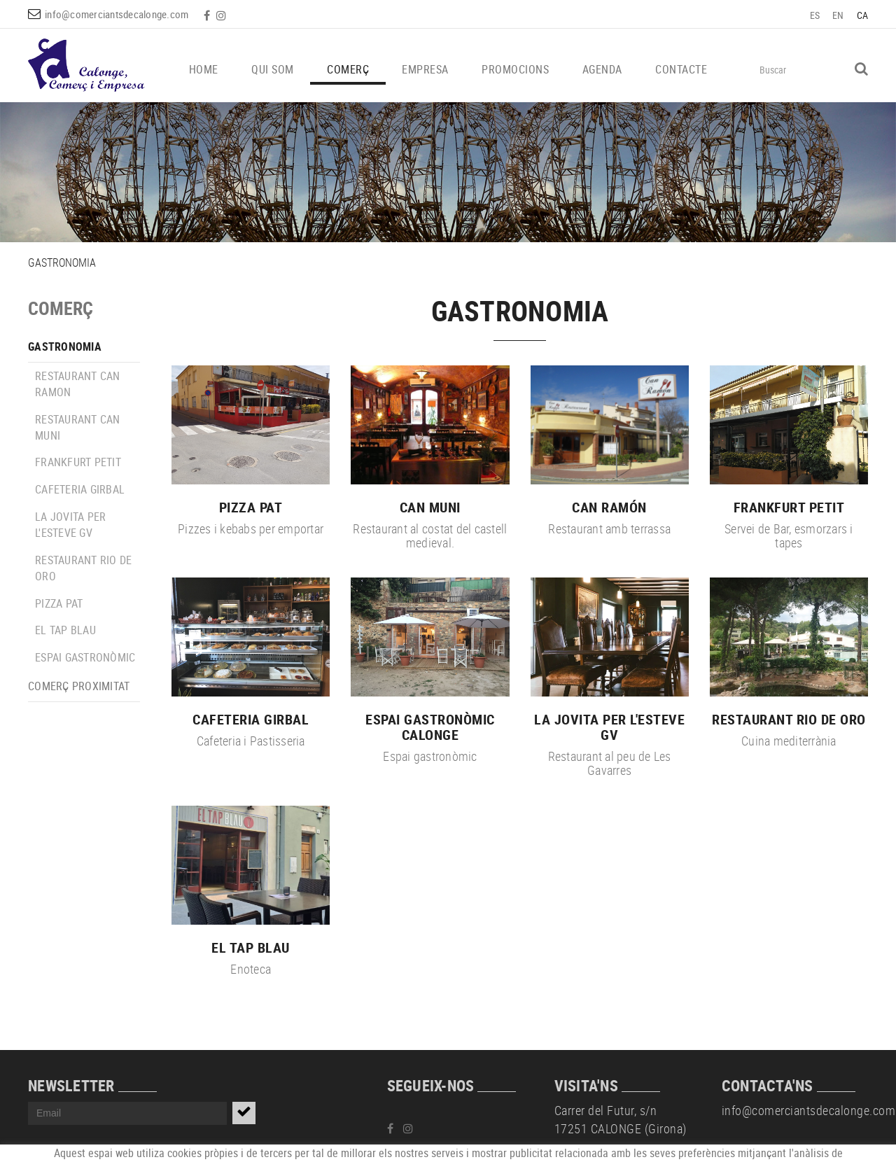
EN (838, 15)
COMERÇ (60, 308)
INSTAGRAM (222, 15)
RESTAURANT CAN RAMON (77, 384)
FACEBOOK (208, 15)
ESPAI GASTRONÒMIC (85, 657)
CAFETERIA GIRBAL (80, 489)
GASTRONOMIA (65, 346)
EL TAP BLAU (65, 630)
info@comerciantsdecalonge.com (116, 14)
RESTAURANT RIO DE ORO (83, 568)
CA (863, 15)
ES (815, 15)
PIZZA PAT (59, 603)
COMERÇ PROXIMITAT (79, 686)
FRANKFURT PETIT (78, 462)
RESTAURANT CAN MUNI (77, 427)
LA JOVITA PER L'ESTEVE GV (70, 524)
